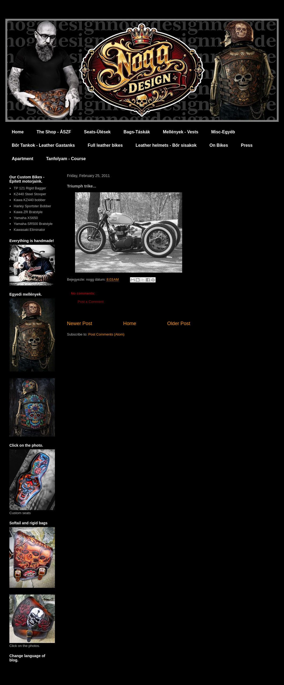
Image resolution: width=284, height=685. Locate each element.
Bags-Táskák (137, 132)
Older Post (178, 323)
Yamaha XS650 (26, 218)
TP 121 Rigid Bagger (30, 188)
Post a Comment (91, 302)
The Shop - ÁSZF (53, 132)
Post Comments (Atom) (106, 334)
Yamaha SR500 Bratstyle (33, 224)
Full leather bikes (105, 145)
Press (247, 145)
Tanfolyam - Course (66, 158)
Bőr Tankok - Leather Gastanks (43, 145)
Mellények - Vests (181, 132)
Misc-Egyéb (223, 132)
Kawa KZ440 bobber (30, 200)
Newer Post (79, 323)
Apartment (22, 158)
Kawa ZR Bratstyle (28, 212)
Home (18, 132)
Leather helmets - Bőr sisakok (166, 145)
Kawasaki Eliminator (29, 230)
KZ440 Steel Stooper (30, 194)
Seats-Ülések (97, 132)
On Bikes (219, 145)
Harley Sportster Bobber (32, 206)
